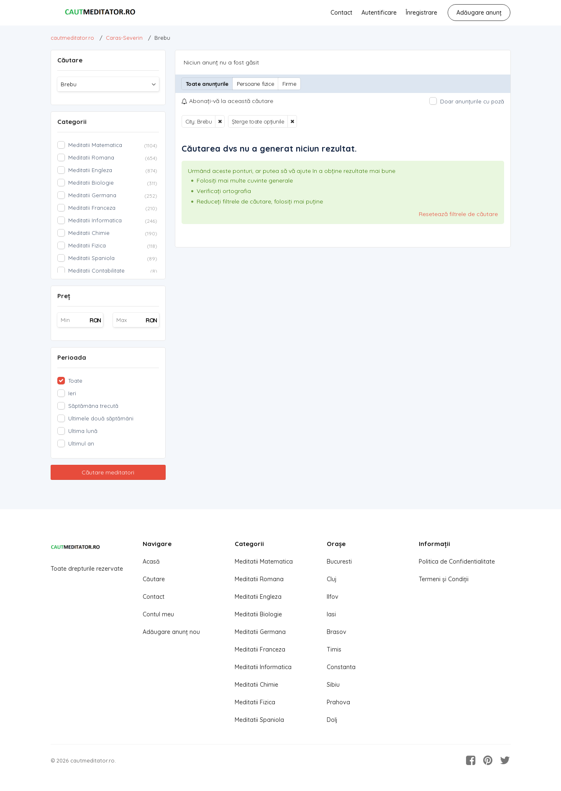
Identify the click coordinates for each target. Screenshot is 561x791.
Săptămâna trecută (93, 405)
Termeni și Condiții (444, 579)
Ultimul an (81, 443)
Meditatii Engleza (258, 596)
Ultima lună (82, 431)
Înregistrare (421, 12)
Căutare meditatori (108, 472)
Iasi (331, 614)
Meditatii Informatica (263, 667)
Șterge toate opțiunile (258, 121)
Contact (341, 12)
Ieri (72, 393)
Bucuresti (339, 561)
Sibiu (333, 684)
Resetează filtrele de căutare (458, 214)
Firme (289, 83)
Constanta (341, 667)
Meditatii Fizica (255, 702)
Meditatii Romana (259, 579)
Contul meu (158, 614)
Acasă (151, 561)
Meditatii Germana (260, 632)
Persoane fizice (255, 83)
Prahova (338, 702)
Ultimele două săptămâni (100, 418)
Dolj (332, 720)
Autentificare (379, 12)
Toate (75, 380)
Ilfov (332, 596)
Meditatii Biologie (258, 614)
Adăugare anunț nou (171, 632)
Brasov (336, 632)
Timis (334, 649)
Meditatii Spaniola (259, 720)
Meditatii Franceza (260, 649)
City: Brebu (198, 121)
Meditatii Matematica (264, 561)
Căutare (154, 579)
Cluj (331, 579)
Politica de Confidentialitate (457, 561)
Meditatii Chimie (256, 684)
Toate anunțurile (207, 83)
